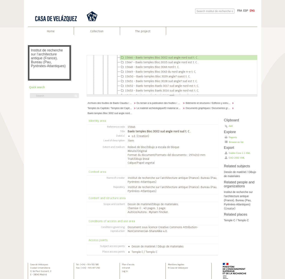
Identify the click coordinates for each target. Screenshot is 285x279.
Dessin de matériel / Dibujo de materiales (158, 246)
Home (51, 31)
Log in (125, 271)
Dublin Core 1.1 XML (238, 153)
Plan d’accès (128, 264)
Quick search (37, 87)
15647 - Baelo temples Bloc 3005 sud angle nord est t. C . (159, 62)
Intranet (126, 267)
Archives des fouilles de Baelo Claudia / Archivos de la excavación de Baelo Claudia (111, 103)
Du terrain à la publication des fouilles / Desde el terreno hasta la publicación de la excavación (160, 103)
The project (143, 31)
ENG (252, 10)
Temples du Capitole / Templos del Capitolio (110, 108)
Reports (231, 137)
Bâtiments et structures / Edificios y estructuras (209, 103)
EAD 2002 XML (235, 157)
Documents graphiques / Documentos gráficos (209, 108)
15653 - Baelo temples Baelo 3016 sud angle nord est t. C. (159, 90)
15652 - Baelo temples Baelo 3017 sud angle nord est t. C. (159, 85)
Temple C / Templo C (144, 252)
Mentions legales (176, 264)
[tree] (172, 74)
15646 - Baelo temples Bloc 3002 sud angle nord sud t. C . (159, 57)
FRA (239, 10)
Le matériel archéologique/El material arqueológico (160, 108)
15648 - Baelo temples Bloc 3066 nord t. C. (149, 67)
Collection (97, 31)
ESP (245, 10)
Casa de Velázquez (39, 264)
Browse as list (234, 142)
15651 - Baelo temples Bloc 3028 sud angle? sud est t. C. (159, 81)
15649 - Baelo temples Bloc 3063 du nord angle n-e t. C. (158, 71)
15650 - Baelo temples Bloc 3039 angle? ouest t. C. (155, 76)
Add (231, 126)
